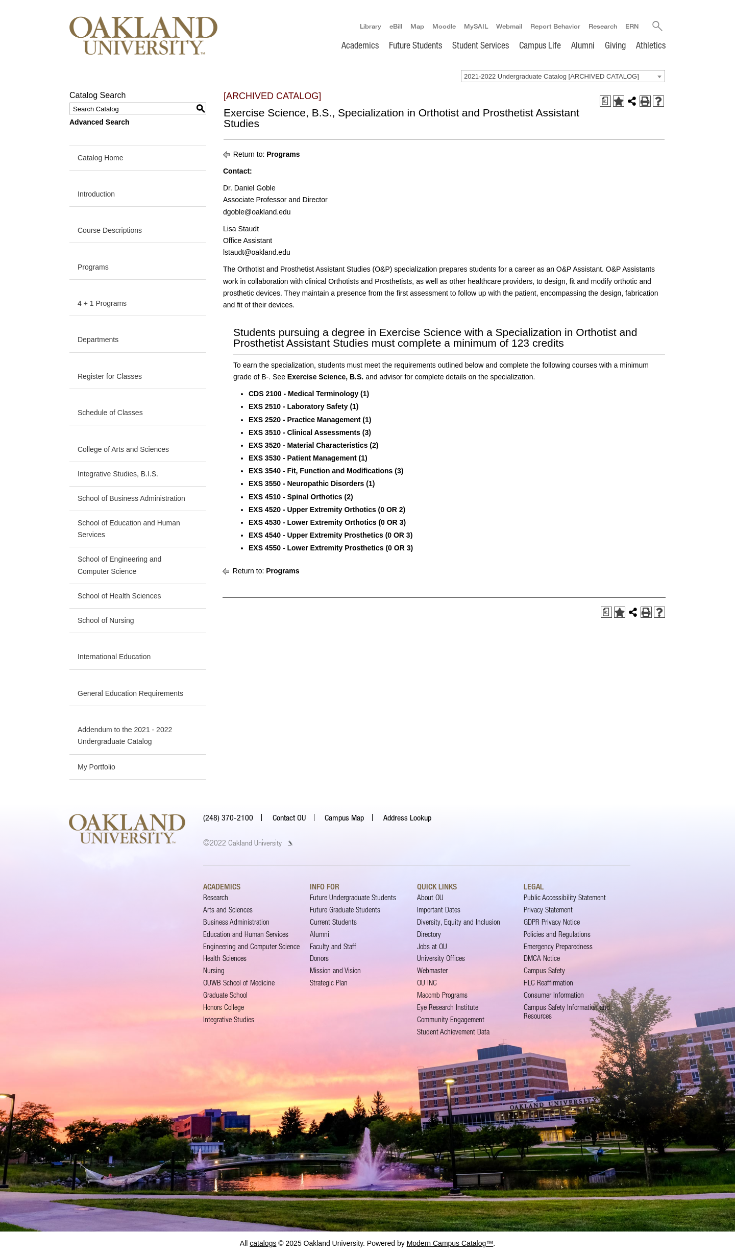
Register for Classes (110, 376)
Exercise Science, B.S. (325, 377)
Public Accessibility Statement (565, 897)
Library (370, 26)
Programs (93, 267)
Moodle (443, 26)
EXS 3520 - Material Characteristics (313, 445)
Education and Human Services (245, 934)
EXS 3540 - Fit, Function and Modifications (326, 471)
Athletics (651, 45)
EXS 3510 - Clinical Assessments (310, 432)
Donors (319, 958)
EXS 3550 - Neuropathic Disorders (312, 484)
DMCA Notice (542, 958)
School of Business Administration (131, 498)
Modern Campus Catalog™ (450, 1243)
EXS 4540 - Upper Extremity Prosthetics (330, 535)
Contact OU (289, 817)
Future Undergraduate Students (353, 897)
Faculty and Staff (333, 946)
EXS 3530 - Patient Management (308, 458)
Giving (615, 45)
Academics (360, 45)
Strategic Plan (329, 982)
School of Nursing (106, 620)
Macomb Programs (442, 995)
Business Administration (236, 922)
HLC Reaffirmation (548, 982)
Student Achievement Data (453, 1031)
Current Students (333, 922)
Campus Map (344, 817)
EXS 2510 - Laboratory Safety (304, 406)
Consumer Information (554, 995)
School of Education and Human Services (129, 529)
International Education (114, 657)
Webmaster (432, 970)
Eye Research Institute (447, 1007)
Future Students (415, 45)
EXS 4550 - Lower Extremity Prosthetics (331, 548)
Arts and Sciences (228, 909)
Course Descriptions (110, 230)
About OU (430, 897)
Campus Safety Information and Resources (567, 1011)
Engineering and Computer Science (251, 946)
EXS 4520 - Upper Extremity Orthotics (327, 509)
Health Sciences (225, 958)
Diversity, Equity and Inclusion (458, 922)
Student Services (480, 45)
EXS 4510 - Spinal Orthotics (301, 497)
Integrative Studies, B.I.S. (118, 474)
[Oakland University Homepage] (143, 35)
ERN (631, 26)
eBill (395, 26)
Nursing (214, 970)
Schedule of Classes (110, 412)
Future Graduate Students (345, 909)
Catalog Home (101, 158)
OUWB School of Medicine (239, 982)
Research (602, 26)
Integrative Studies (228, 1019)
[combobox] (563, 76)
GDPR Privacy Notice (552, 922)
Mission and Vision (335, 970)
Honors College (223, 1007)
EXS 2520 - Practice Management (310, 420)
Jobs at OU (432, 946)
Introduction (96, 194)
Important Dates (438, 909)
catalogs (263, 1243)
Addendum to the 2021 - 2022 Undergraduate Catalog (125, 735)
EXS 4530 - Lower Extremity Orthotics (327, 522)
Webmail (509, 26)
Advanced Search (99, 122)
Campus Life (540, 45)
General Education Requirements (130, 693)
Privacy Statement (548, 909)
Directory (429, 934)
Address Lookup (407, 817)
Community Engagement (450, 1019)
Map (417, 26)
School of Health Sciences (119, 596)
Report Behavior (555, 26)
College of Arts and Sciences (123, 449)
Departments (98, 339)
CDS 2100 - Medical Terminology (309, 394)
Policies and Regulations (557, 934)
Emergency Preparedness (558, 946)
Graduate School (225, 995)
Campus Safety (544, 970)
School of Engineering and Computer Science (119, 565)
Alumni (583, 45)
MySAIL (475, 26)
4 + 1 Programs (102, 303)
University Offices (441, 958)
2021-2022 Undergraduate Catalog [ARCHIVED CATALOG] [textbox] (551, 76)
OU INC (427, 982)
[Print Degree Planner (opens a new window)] (605, 101)
